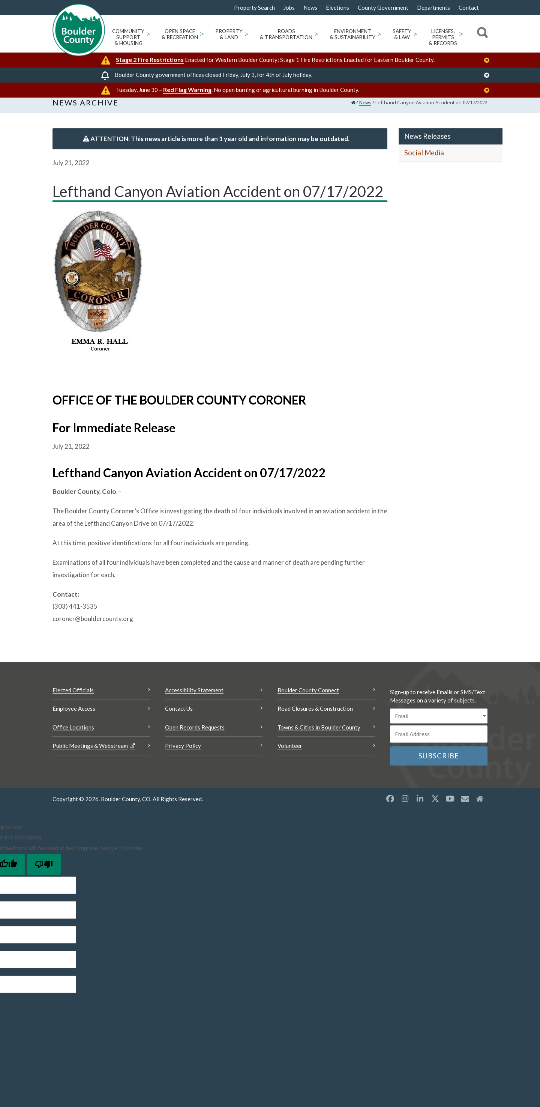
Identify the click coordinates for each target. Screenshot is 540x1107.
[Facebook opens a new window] (390, 805)
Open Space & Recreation (180, 34)
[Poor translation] (44, 871)
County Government (383, 8)
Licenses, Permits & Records (443, 37)
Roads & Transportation (286, 34)
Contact (469, 8)
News (310, 8)
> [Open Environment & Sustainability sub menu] (379, 33)
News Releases (427, 143)
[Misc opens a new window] (465, 805)
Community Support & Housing (128, 37)
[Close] (488, 60)
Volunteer (290, 753)
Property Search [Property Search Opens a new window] (254, 8)
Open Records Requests (195, 734)
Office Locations (73, 734)
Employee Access (73, 716)
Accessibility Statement (194, 697)
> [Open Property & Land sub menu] (246, 33)
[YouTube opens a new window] (450, 805)
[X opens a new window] (435, 805)
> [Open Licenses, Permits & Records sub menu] (461, 33)
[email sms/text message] (439, 723)
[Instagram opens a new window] (405, 805)
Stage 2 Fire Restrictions (150, 59)
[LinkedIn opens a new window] (420, 805)
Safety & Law (402, 34)
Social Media (424, 160)
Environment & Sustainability (352, 34)
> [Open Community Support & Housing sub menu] (148, 33)
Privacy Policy (183, 753)
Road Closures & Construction (315, 716)
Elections (337, 8)
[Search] (481, 34)
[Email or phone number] (439, 741)
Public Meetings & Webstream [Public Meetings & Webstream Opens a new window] (90, 753)
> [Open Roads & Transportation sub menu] (316, 33)
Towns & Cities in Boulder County (319, 734)
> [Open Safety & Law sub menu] (415, 33)
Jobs (289, 8)
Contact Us (179, 716)
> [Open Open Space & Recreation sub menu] (202, 33)
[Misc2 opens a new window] (480, 805)
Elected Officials (73, 697)
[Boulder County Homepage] (78, 30)
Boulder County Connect (308, 697)
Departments (433, 8)
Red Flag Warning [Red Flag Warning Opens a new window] (187, 89)
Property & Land (229, 34)
